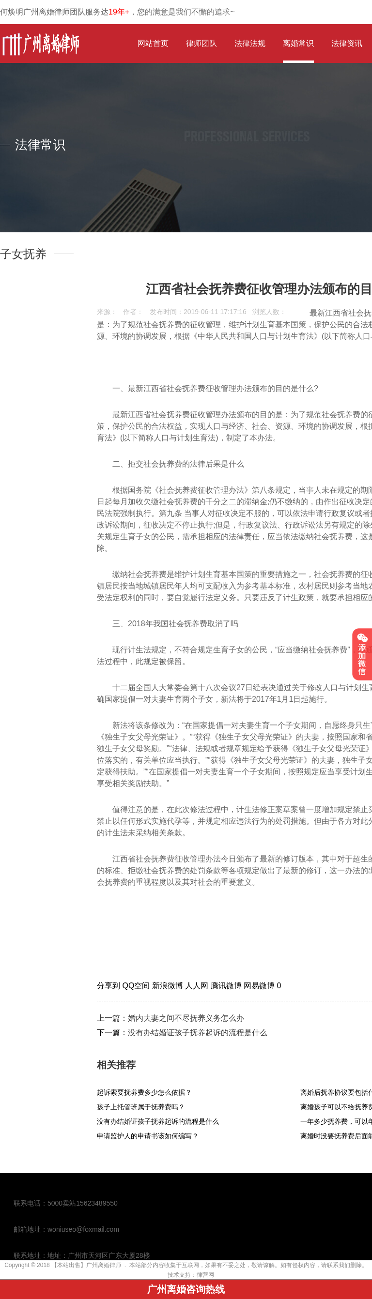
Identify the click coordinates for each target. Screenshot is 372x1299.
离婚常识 (298, 43)
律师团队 (201, 43)
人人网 (197, 986)
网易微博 (260, 986)
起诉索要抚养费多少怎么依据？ (144, 1092)
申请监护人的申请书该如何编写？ (148, 1136)
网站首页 (153, 43)
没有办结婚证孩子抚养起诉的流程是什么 (197, 1032)
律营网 (205, 1274)
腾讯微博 (227, 986)
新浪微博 (168, 986)
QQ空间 (137, 986)
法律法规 (249, 43)
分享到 (109, 986)
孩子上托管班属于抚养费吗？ (141, 1107)
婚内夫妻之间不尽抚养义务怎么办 (186, 1018)
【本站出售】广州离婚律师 (86, 1265)
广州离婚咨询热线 (186, 1289)
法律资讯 (346, 43)
